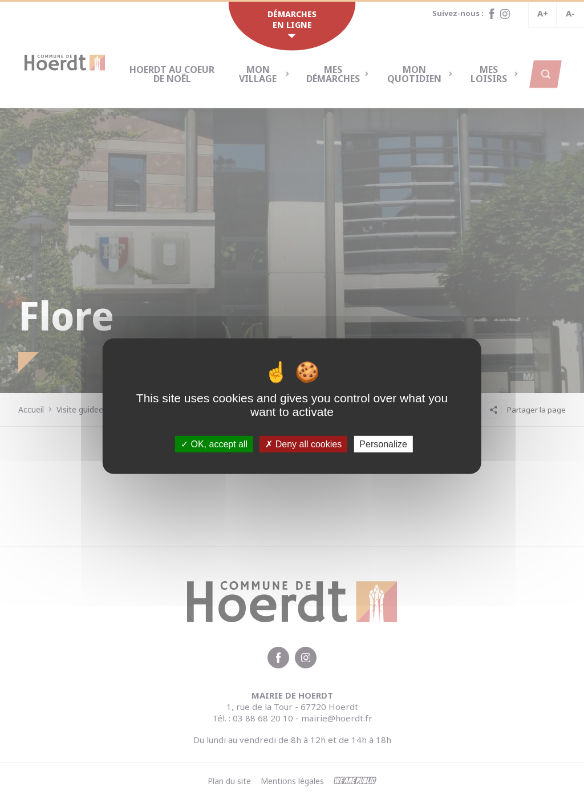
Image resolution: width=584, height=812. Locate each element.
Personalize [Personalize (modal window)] (383, 443)
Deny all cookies (303, 443)
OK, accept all (214, 443)
